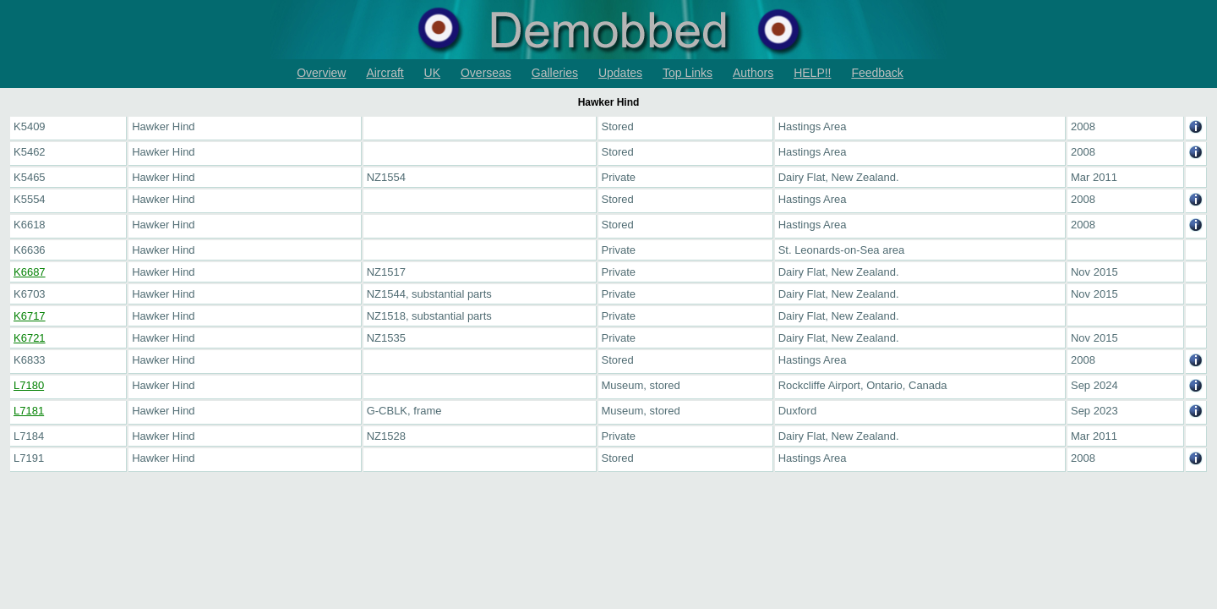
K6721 (30, 338)
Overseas (486, 73)
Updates (620, 73)
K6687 (30, 272)
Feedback (877, 73)
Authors (753, 73)
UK (432, 73)
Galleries (555, 73)
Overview (321, 73)
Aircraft (384, 73)
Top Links (687, 73)
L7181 (29, 410)
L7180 (29, 385)
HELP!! (812, 73)
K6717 (30, 316)
